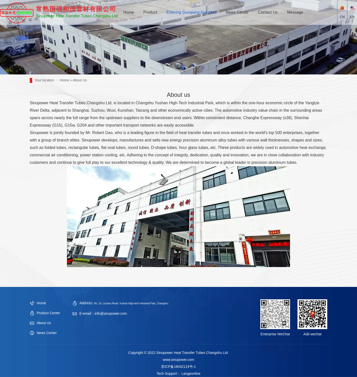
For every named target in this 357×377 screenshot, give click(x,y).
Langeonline (190, 374)
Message (295, 12)
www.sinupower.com (178, 360)
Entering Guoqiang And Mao (191, 12)
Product (150, 12)
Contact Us (268, 12)
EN (352, 12)
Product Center (48, 313)
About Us (44, 323)
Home (128, 12)
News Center (237, 12)
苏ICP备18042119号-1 (178, 367)
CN (342, 12)
